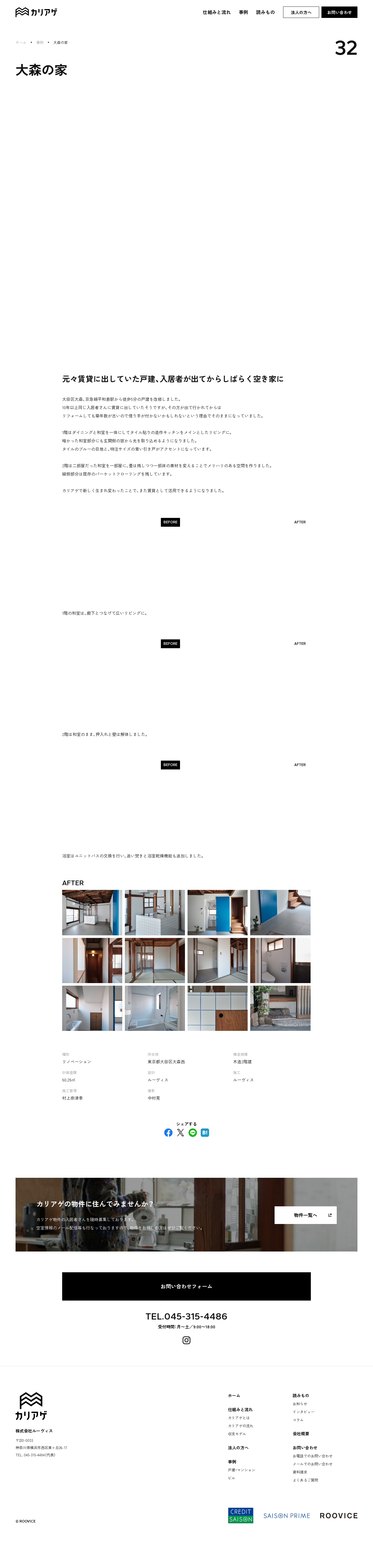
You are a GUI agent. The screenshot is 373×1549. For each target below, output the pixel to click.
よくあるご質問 (305, 1479)
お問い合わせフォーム (186, 1286)
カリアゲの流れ (240, 1425)
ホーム (21, 42)
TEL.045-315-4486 (186, 1316)
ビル (231, 1477)
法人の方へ (301, 12)
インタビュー (303, 1411)
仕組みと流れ (217, 12)
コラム (298, 1419)
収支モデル (237, 1433)
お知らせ (300, 1403)
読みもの (265, 12)
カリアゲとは (239, 1417)
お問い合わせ (339, 12)
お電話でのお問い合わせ (313, 1455)
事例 (243, 12)
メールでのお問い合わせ (313, 1463)
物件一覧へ (305, 1214)
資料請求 (300, 1471)
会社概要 (301, 1433)
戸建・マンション (241, 1469)
